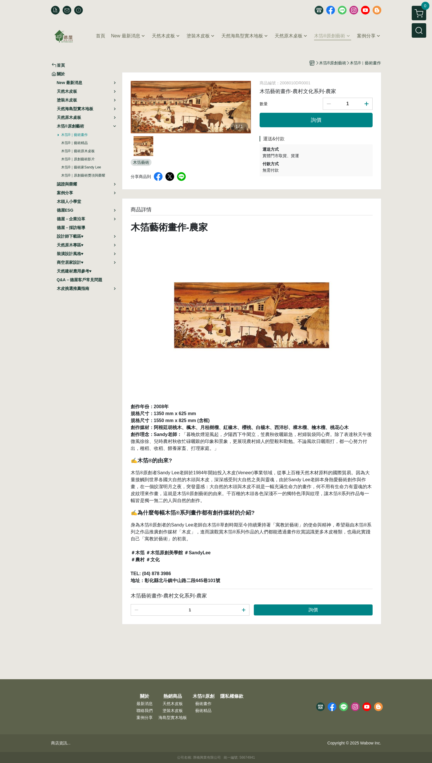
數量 (264, 103)
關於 (144, 696)
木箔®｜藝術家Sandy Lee (81, 167)
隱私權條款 (231, 696)
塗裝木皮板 (173, 710)
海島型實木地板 (172, 717)
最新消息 (144, 704)
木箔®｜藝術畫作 (74, 135)
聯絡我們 (144, 710)
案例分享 (144, 717)
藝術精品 (203, 710)
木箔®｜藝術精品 (74, 143)
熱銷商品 (172, 696)
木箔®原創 (204, 696)
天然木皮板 (173, 704)
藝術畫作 (203, 704)
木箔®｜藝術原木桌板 (78, 151)
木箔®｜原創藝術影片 (78, 159)
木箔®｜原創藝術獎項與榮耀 (83, 175)
